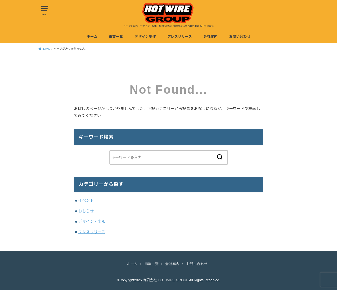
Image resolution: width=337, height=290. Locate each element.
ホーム (92, 37)
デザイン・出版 (91, 221)
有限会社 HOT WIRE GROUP (165, 280)
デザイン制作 (145, 37)
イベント (86, 200)
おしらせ (86, 211)
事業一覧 (116, 37)
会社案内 (210, 37)
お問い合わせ (239, 37)
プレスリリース (179, 37)
